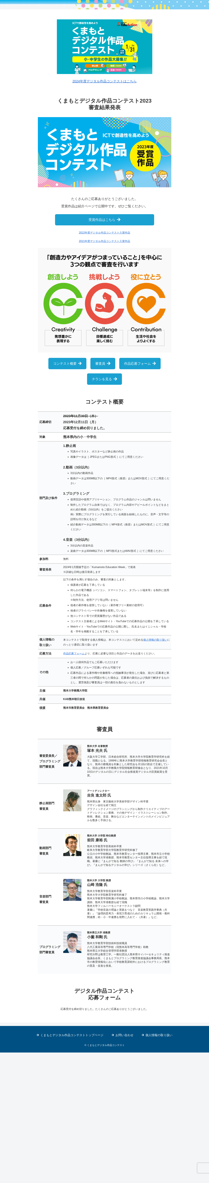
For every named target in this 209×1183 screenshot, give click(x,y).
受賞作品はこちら (102, 350)
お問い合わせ (124, 1165)
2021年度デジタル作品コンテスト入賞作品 (104, 371)
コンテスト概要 (65, 494)
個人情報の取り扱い (155, 770)
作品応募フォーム (137, 494)
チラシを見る (102, 509)
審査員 (100, 494)
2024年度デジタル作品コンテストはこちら (104, 212)
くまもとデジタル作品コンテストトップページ (71, 1165)
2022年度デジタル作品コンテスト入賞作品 (104, 363)
